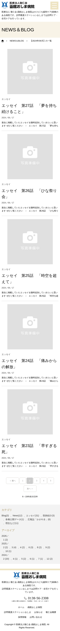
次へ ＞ (30, 489)
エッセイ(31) (32, 515)
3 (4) (14, 547)
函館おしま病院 (35, 607)
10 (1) (8, 551)
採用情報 (22, 617)
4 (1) (15, 559)
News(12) (17, 515)
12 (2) (50, 559)
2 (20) (6, 559)
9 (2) (47, 547)
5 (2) (23, 559)
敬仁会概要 (51, 612)
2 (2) (5, 547)
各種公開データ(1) (14, 519)
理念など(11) (11, 523)
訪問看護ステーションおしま (17, 612)
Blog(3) (5, 515)
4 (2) (22, 547)
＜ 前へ (12, 481)
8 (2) (39, 547)
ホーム (21, 607)
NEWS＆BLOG (17, 41)
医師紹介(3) (49, 515)
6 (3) (30, 547)
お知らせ (38, 612)
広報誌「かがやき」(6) (39, 519)
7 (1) (40, 559)
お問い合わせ (36, 617)
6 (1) (32, 559)
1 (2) (5, 539)
